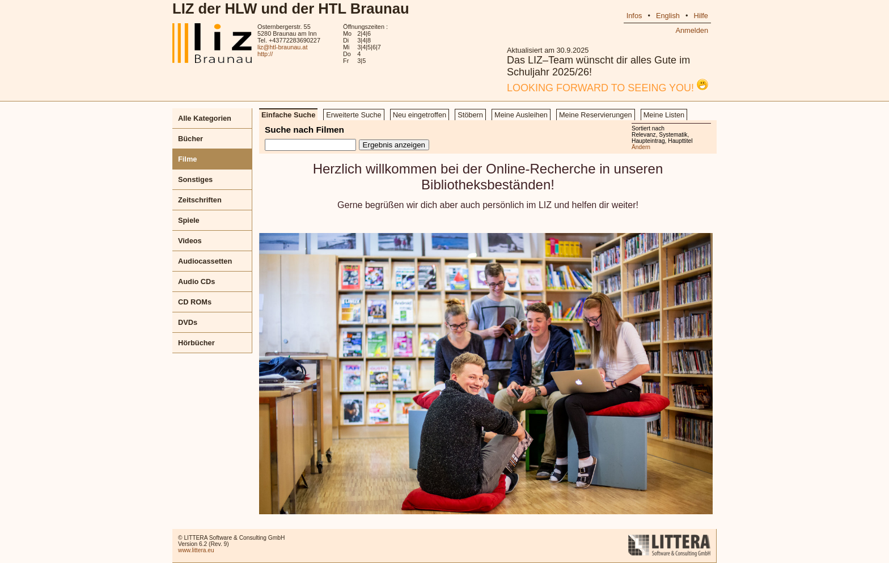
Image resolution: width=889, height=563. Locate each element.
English (668, 15)
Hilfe (700, 15)
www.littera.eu (196, 550)
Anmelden (691, 30)
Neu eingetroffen (419, 115)
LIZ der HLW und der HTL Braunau (290, 8)
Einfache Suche (288, 115)
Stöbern (470, 115)
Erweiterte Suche (353, 115)
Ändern (641, 147)
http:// (265, 53)
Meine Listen (664, 115)
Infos (634, 15)
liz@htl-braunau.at (282, 47)
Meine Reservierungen (595, 115)
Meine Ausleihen (521, 115)
